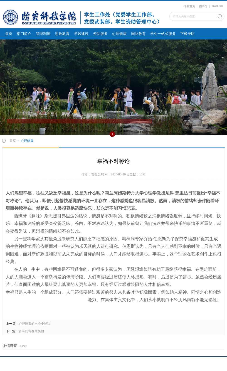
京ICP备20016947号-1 (113, 365)
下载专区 (187, 34)
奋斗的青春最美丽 (31, 331)
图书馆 (203, 6)
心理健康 (119, 34)
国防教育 (138, 34)
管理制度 (43, 34)
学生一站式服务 (163, 34)
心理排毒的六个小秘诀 (34, 323)
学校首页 (189, 6)
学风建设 (81, 34)
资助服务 (100, 34)
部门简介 (24, 34)
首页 (8, 34)
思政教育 (62, 34)
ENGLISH (217, 6)
